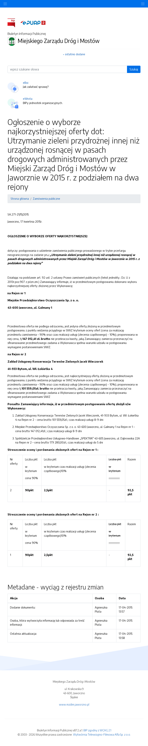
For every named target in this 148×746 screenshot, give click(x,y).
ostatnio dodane (75, 54)
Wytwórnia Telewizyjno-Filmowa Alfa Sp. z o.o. (102, 734)
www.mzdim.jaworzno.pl (74, 704)
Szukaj (134, 69)
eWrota (27, 98)
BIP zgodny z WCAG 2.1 (97, 730)
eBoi (25, 82)
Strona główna (20, 198)
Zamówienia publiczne (46, 198)
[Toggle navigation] (143, 4)
